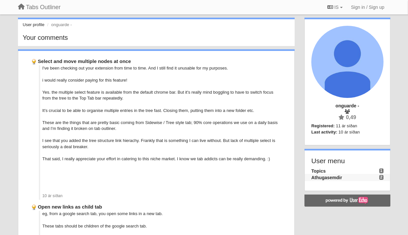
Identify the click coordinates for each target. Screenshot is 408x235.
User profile (33, 24)
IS (335, 7)
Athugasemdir (326, 177)
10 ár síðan (52, 196)
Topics (318, 171)
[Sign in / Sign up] (368, 7)
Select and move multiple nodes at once (84, 61)
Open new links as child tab (70, 207)
